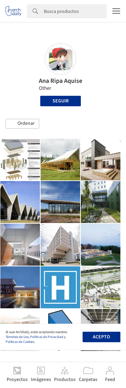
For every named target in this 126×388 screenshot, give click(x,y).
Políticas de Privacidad (46, 337)
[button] (22, 124)
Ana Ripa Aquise (60, 81)
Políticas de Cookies (20, 341)
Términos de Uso (17, 337)
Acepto (101, 336)
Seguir (60, 101)
